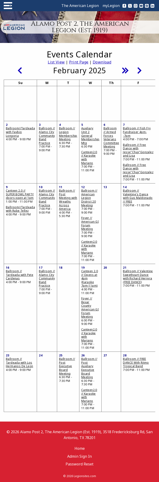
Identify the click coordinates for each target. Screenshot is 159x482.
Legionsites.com (85, 476)
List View (56, 62)
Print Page (79, 62)
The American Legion (80, 5)
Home (79, 448)
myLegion (111, 5)
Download (102, 62)
